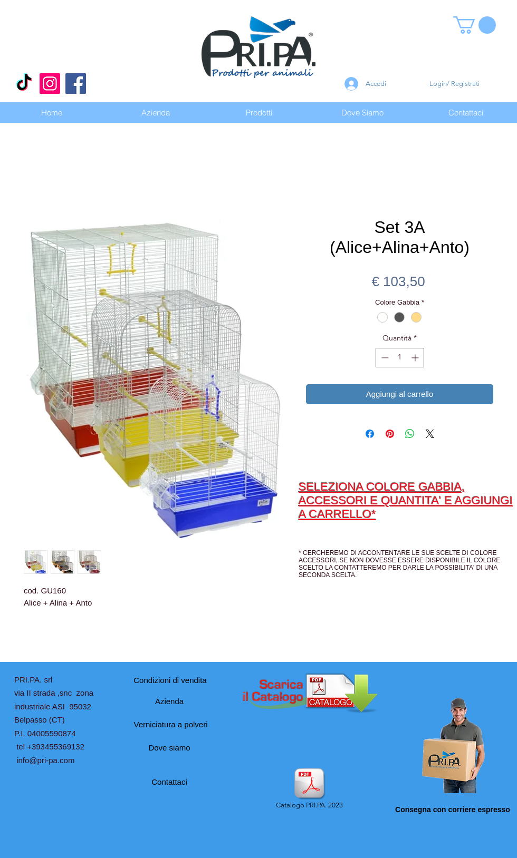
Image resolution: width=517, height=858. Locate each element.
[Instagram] (50, 83)
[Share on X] (430, 433)
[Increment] (416, 357)
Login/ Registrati (454, 83)
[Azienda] (169, 701)
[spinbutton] (399, 357)
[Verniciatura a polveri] (170, 724)
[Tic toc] (24, 83)
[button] (474, 25)
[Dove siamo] (169, 747)
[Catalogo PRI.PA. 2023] (309, 789)
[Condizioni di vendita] (170, 680)
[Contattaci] (169, 782)
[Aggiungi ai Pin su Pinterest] (390, 433)
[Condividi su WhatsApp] (410, 433)
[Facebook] (75, 83)
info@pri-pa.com (45, 760)
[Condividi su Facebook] (369, 433)
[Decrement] (383, 357)
